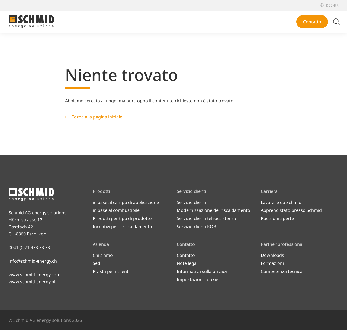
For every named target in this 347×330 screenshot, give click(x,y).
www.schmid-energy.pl (32, 282)
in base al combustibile (116, 210)
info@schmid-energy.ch (33, 261)
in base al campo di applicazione (126, 202)
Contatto (312, 22)
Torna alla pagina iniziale (97, 117)
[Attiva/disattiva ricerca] (336, 21)
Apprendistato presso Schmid (291, 210)
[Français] (336, 5)
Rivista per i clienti (111, 271)
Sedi (97, 263)
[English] (332, 5)
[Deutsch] (328, 5)
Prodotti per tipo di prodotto (122, 218)
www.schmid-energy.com (34, 275)
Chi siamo (103, 255)
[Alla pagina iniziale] (31, 21)
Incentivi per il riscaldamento (122, 227)
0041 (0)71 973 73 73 (29, 247)
